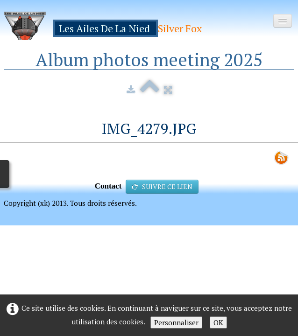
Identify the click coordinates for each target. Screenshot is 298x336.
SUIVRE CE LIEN (162, 186)
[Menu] (282, 21)
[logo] (106, 26)
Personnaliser (176, 322)
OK (218, 322)
